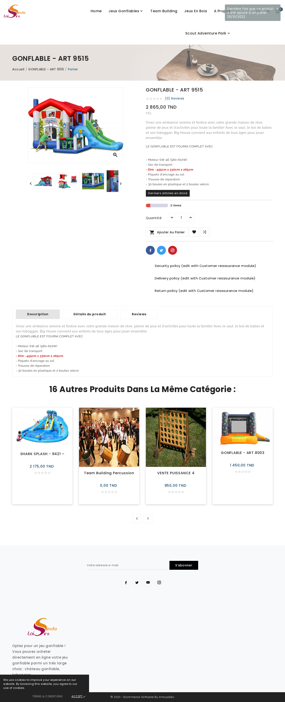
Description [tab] (38, 314)
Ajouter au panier (167, 232)
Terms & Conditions (47, 696)
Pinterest (172, 250)
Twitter (161, 250)
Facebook (150, 250)
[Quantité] (181, 217)
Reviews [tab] (139, 314)
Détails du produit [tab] (89, 314)
